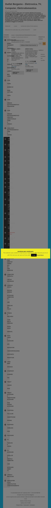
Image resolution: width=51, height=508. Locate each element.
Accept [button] (34, 255)
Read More (40, 255)
